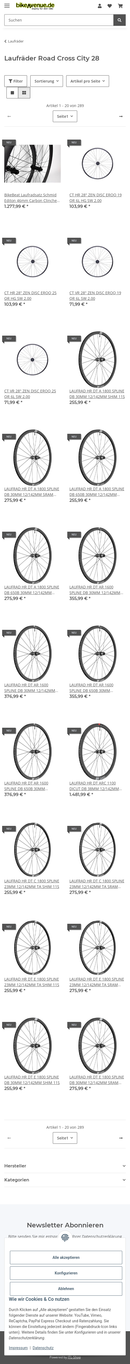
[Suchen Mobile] (59, 20)
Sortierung (44, 81)
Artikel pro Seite (85, 81)
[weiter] (121, 116)
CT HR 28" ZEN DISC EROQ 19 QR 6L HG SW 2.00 (95, 197)
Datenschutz (43, 1348)
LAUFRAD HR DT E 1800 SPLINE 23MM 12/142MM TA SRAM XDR (96, 982)
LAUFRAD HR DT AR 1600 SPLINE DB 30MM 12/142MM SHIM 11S (94, 589)
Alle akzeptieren (66, 1257)
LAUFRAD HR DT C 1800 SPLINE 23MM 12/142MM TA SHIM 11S (31, 883)
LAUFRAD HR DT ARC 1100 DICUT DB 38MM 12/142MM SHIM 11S (94, 785)
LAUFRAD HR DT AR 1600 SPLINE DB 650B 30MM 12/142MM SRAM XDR (26, 785)
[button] (100, 6)
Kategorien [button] (16, 1179)
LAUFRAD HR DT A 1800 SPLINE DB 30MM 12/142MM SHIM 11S (97, 393)
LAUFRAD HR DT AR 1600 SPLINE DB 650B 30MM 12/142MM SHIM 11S (91, 687)
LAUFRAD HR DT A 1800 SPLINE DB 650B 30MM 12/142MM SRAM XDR (31, 589)
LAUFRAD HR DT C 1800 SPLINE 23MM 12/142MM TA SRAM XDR (96, 883)
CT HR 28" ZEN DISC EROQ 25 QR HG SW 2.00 (30, 295)
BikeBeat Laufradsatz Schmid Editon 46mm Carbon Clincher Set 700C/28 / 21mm (31, 197)
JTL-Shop (74, 1357)
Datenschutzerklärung (102, 1236)
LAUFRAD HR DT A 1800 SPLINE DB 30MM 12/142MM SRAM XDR (31, 491)
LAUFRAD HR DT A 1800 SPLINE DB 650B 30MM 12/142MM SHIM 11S (96, 491)
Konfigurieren (66, 1273)
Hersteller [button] (15, 1165)
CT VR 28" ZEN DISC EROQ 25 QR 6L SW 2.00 (30, 393)
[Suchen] (119, 20)
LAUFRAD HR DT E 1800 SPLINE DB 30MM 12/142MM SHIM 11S (32, 1079)
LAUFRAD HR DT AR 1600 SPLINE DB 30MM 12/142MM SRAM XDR (29, 687)
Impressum (18, 1348)
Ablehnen (66, 1289)
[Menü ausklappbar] (7, 3)
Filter (16, 81)
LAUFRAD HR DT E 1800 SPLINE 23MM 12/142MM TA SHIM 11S (31, 981)
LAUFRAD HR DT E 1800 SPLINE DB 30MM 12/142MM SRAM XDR (96, 1079)
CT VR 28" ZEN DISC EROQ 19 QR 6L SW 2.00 (95, 295)
